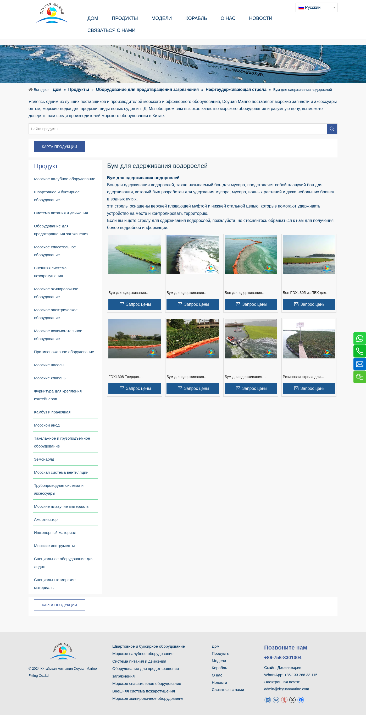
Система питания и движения (139, 661)
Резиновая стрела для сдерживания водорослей (304, 377)
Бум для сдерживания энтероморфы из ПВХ (185, 377)
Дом (215, 646)
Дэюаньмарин (289, 667)
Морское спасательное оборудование (146, 683)
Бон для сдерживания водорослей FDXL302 (243, 293)
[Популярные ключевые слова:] (332, 129)
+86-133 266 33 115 (301, 675)
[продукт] (183, 64)
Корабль (219, 667)
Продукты (221, 653)
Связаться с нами (228, 689)
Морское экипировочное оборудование (148, 698)
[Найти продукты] (178, 129)
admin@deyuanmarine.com (286, 689)
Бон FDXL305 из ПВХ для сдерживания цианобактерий (307, 293)
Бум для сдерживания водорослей (185, 293)
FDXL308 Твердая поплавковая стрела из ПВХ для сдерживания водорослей (133, 377)
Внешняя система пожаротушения (143, 691)
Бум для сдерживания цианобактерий (127, 293)
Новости (219, 682)
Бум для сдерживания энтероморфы (243, 377)
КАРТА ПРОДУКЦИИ (59, 147)
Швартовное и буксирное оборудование (148, 646)
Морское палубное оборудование (143, 653)
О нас (217, 675)
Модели (219, 660)
